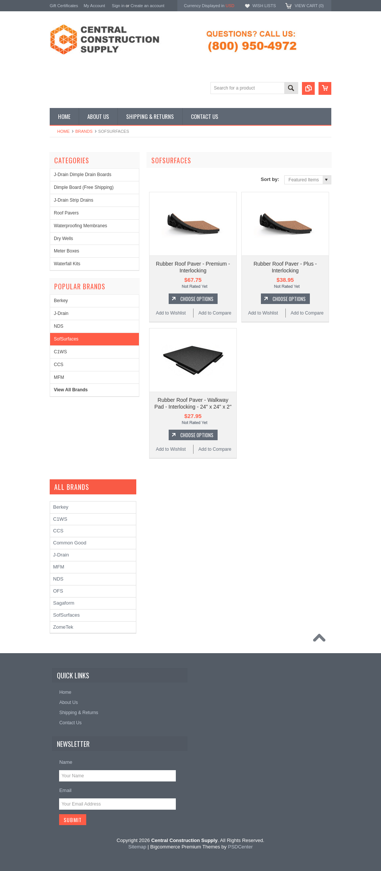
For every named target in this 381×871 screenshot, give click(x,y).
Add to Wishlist (171, 313)
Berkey (61, 300)
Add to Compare (214, 313)
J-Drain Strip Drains (73, 200)
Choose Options (196, 298)
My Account (94, 5)
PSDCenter (240, 847)
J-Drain (61, 313)
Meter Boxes (66, 251)
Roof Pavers (66, 213)
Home (63, 131)
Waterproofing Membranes (80, 225)
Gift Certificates (64, 5)
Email (65, 790)
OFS (58, 591)
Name (65, 762)
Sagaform (63, 603)
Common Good (69, 543)
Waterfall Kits (67, 263)
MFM (59, 377)
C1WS (60, 351)
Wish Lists (264, 5)
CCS (58, 364)
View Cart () (309, 5)
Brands (84, 131)
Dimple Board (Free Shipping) (84, 187)
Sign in (118, 5)
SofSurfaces (66, 339)
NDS (58, 326)
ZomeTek (63, 627)
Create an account (148, 5)
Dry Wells (63, 238)
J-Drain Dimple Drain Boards (82, 174)
